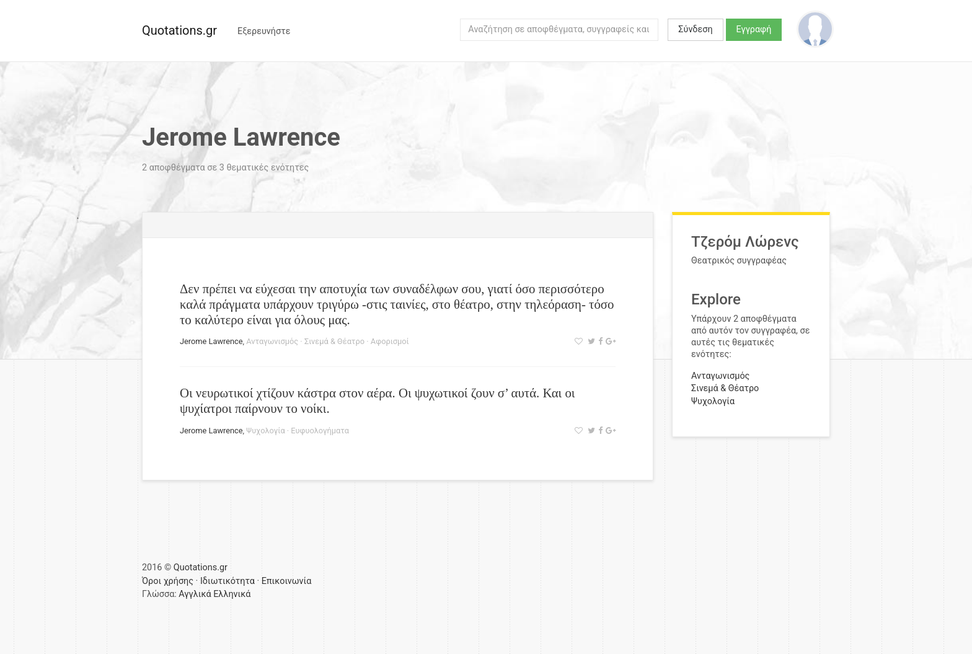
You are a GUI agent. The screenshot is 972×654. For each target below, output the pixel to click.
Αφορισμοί (390, 341)
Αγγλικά (195, 594)
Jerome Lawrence (211, 341)
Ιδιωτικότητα (227, 581)
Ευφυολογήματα (320, 430)
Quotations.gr (179, 30)
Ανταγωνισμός (272, 341)
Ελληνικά (231, 594)
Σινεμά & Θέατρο (334, 341)
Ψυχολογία (265, 430)
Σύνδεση (695, 29)
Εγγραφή (754, 29)
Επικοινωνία (287, 581)
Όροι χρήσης (167, 581)
